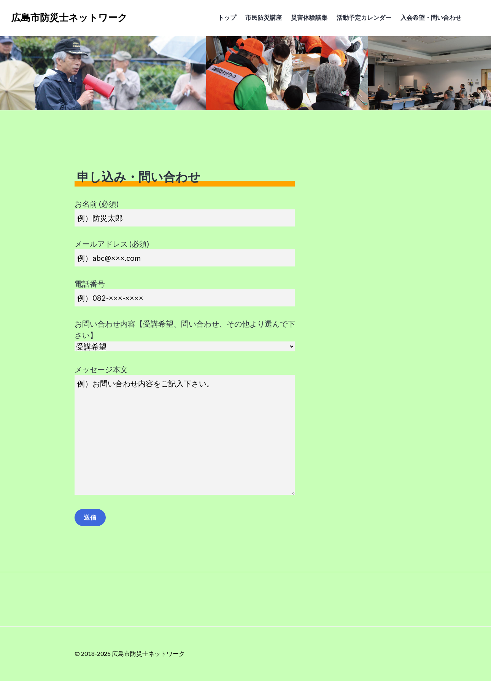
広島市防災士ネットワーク (69, 17)
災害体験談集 (309, 17)
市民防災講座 (263, 17)
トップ (227, 17)
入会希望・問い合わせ (430, 17)
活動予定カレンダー (364, 17)
